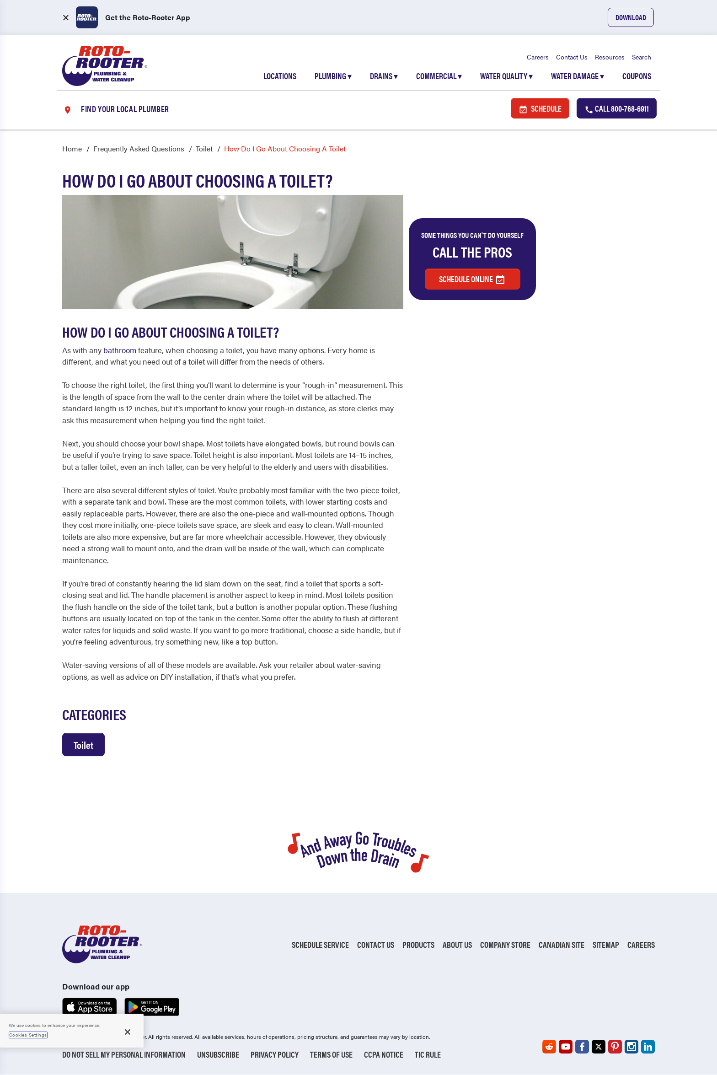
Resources (610, 57)
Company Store (505, 945)
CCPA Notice (383, 1054)
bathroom (119, 349)
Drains (384, 76)
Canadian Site (561, 945)
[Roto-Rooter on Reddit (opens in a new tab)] (549, 1047)
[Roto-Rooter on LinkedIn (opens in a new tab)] (648, 1047)
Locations (279, 76)
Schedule (540, 108)
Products (418, 945)
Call (616, 108)
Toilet (204, 149)
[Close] (128, 1032)
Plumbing (333, 76)
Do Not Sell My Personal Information (124, 1054)
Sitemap (606, 945)
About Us (457, 945)
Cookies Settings (28, 1035)
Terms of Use (331, 1054)
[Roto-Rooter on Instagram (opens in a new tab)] (631, 1047)
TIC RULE (428, 1054)
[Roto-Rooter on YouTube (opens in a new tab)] (566, 1047)
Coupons (636, 76)
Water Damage (577, 76)
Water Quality (506, 76)
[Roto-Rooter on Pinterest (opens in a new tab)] (615, 1047)
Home (72, 149)
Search (641, 57)
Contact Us (572, 57)
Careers (538, 57)
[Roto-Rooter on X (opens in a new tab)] (598, 1047)
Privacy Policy (275, 1054)
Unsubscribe (218, 1054)
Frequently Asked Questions (138, 149)
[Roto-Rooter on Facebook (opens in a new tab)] (582, 1047)
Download (630, 17)
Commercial (439, 76)
